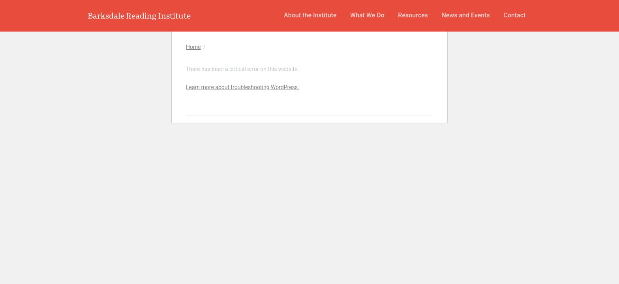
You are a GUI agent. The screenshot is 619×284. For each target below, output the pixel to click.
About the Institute (310, 15)
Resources (413, 15)
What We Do (367, 15)
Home (193, 47)
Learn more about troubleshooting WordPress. (242, 87)
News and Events (466, 15)
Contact (514, 15)
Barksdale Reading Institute (139, 16)
